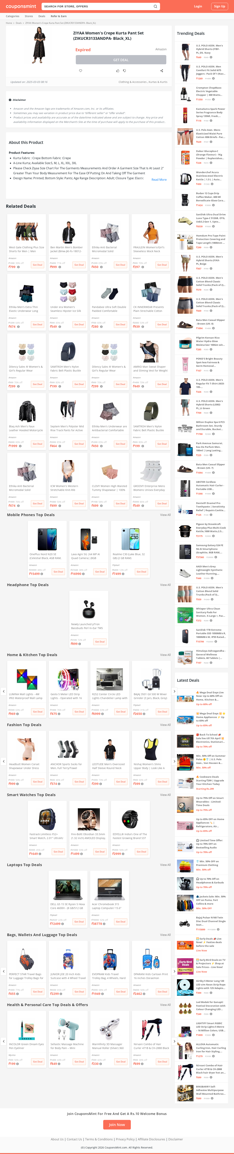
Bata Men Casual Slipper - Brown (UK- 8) (210, 321)
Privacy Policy (125, 1139)
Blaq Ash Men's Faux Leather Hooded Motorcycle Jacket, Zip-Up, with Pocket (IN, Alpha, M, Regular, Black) (26, 429)
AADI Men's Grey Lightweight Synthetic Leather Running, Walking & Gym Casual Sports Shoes (209, 570)
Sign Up (219, 6)
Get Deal (121, 60)
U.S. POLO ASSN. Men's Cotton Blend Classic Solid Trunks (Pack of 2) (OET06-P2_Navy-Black (209, 281)
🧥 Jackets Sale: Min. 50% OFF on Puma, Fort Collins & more (211, 900)
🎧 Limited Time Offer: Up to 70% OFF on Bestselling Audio (209, 844)
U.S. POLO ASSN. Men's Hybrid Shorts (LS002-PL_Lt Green (209, 404)
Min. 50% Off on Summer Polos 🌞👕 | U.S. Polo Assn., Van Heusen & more (211, 759)
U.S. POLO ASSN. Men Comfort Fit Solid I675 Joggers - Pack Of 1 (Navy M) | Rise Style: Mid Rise (210, 70)
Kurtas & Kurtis (158, 82)
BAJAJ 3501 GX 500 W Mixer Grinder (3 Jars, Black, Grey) (150, 696)
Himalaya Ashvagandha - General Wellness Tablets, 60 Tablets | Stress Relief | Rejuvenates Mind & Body (211, 654)
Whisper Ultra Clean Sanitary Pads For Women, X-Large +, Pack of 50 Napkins (210, 612)
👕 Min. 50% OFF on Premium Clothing (207, 863)
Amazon (161, 49)
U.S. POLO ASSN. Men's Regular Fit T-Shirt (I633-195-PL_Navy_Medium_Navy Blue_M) (210, 383)
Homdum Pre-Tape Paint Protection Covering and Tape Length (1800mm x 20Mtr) (211, 239)
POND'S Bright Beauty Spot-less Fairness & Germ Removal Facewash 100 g (209, 362)
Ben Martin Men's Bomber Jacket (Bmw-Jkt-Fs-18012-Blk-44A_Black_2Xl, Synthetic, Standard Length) (67, 250)
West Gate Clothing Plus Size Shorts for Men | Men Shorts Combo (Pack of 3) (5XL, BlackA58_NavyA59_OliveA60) (26, 250)
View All (165, 515)
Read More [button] (159, 180)
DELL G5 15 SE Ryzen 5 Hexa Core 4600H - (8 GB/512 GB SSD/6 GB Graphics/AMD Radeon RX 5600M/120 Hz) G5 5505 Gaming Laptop (67, 906)
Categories (12, 16)
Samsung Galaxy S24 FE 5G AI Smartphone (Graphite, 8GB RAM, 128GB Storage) (209, 549)
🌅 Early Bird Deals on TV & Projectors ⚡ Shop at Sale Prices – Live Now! (210, 963)
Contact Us (74, 1139)
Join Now (117, 1124)
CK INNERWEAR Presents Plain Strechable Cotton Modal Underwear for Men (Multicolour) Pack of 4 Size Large (149, 309)
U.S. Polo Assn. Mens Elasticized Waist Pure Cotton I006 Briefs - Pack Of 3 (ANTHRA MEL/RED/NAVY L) (210, 133)
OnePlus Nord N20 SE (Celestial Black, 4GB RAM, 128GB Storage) (45, 556)
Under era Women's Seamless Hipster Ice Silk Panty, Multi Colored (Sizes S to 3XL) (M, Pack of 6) (67, 309)
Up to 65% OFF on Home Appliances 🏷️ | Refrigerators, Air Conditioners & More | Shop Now (210, 822)
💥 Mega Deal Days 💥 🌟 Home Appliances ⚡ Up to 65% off (210, 717)
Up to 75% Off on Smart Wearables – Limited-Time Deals (210, 801)
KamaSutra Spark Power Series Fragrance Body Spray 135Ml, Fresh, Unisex (210, 112)
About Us (57, 1139)
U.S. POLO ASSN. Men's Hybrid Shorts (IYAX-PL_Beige (209, 260)
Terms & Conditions (99, 1139)
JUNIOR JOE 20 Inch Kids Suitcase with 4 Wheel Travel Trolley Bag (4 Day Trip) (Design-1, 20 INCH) (68, 976)
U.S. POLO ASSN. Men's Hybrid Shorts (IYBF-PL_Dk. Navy (209, 49)
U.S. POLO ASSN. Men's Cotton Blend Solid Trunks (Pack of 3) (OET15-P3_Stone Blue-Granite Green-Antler (209, 591)
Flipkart (115, 565)
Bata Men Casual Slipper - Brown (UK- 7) (210, 466)
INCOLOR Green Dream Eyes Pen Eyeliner (26, 1046)
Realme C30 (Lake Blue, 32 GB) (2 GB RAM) (129, 556)
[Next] (174, 691)
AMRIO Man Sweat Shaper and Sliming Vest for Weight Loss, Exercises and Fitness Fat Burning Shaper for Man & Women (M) (150, 369)
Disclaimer (175, 1139)
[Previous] (3, 691)
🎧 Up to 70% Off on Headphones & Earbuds (210, 880)
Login (198, 6)
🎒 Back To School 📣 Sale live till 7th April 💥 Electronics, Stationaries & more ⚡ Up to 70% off (210, 738)
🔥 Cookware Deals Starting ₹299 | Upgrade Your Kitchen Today (210, 780)
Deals (41, 16)
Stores (29, 16)
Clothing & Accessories (133, 82)
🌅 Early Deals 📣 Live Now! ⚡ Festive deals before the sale (209, 942)
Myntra (11, 1055)
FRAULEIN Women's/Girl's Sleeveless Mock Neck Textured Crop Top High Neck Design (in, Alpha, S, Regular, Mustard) (148, 250)
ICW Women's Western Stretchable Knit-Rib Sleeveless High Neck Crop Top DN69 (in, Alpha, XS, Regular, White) (66, 488)
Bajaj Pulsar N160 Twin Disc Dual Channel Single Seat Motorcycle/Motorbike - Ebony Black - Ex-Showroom (211, 921)
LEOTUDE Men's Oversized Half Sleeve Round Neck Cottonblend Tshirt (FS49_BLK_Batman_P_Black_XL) (109, 766)
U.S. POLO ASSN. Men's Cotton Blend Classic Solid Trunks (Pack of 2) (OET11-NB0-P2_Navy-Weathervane (209, 302)
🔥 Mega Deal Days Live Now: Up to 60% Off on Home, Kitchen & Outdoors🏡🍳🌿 (210, 696)
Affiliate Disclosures (151, 1139)
